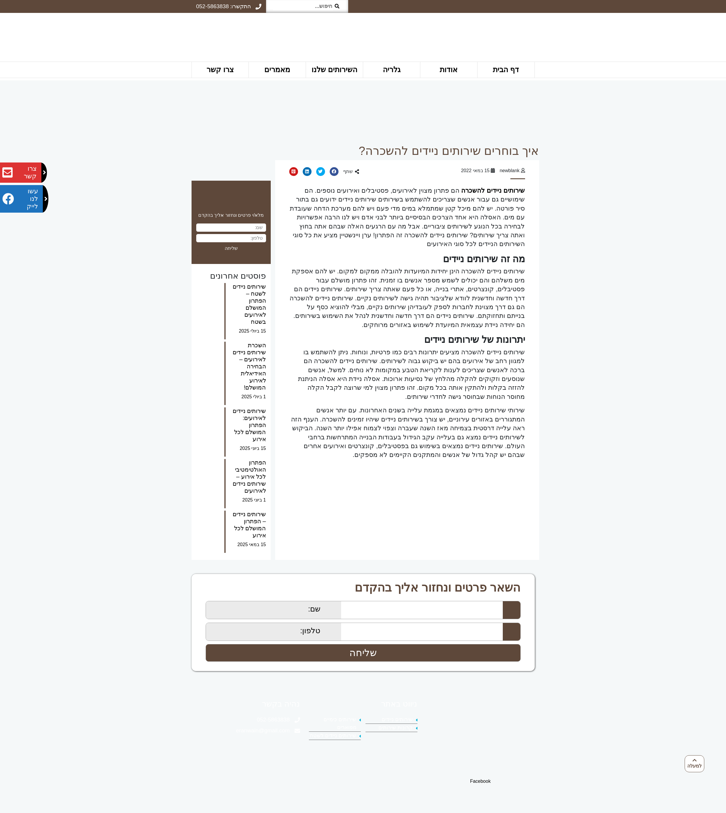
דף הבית (506, 69)
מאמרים (277, 69)
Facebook (480, 781)
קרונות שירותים (395, 728)
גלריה (391, 69)
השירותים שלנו (334, 69)
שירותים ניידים (397, 719)
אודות (449, 69)
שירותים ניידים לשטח (333, 736)
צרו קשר (220, 69)
